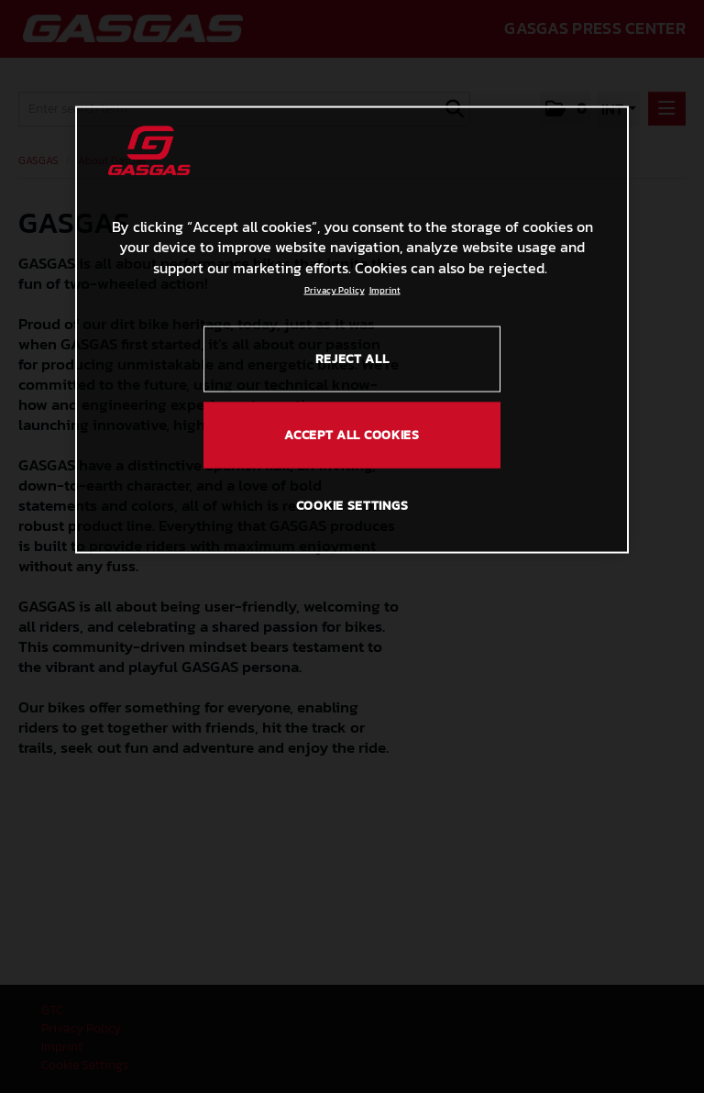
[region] (352, 329)
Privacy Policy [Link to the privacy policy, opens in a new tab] (334, 290)
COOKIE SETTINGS (352, 504)
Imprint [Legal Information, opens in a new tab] (385, 290)
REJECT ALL (352, 359)
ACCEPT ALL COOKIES (352, 435)
